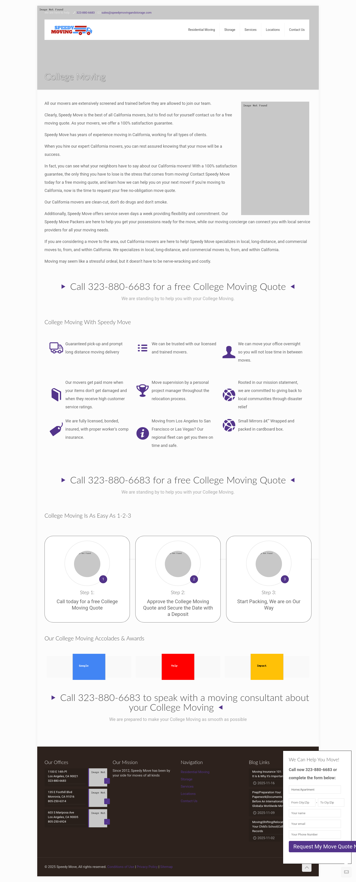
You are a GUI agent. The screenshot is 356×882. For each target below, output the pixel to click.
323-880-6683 (86, 12)
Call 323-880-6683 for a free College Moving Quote (178, 286)
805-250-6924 (57, 821)
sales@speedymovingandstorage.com (126, 12)
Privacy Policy (147, 867)
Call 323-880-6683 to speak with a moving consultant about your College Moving (184, 702)
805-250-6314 (57, 801)
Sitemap (166, 867)
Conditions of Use (120, 867)
